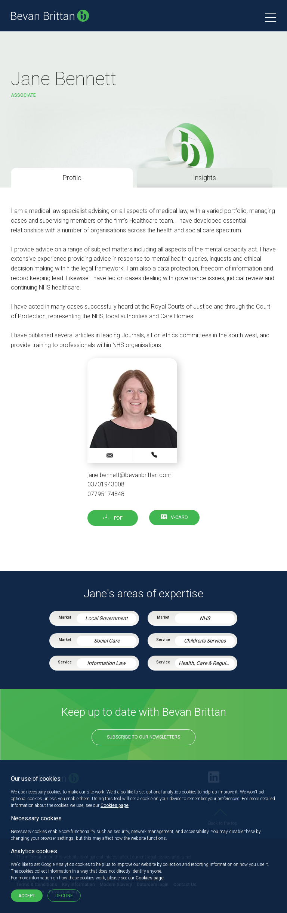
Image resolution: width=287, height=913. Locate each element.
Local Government (106, 618)
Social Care (107, 641)
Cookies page (115, 805)
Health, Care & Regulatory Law (207, 663)
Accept (26, 895)
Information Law (106, 663)
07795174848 (105, 494)
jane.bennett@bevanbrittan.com (129, 475)
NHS (205, 618)
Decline (64, 895)
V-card (179, 517)
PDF (113, 518)
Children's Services (205, 641)
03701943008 (105, 484)
